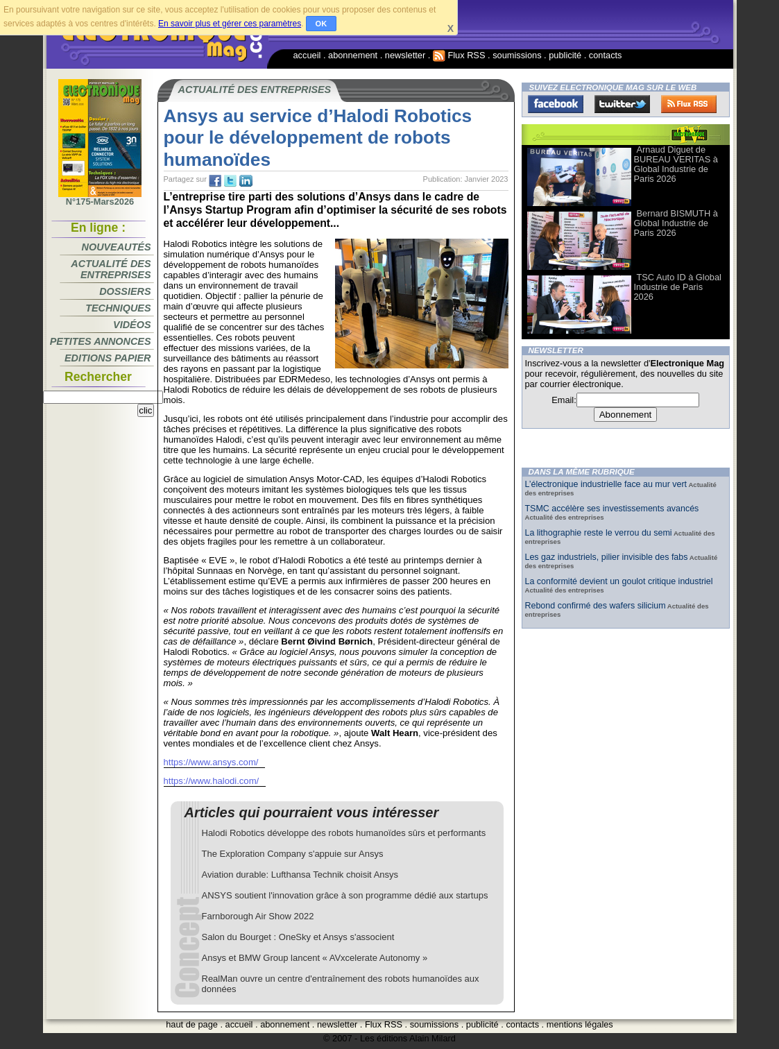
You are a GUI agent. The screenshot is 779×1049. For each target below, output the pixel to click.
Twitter (622, 104)
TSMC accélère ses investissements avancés (612, 508)
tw (230, 181)
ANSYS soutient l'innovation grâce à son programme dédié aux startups (345, 895)
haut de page (192, 1024)
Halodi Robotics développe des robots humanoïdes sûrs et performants (344, 833)
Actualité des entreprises (111, 269)
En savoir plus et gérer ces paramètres (229, 23)
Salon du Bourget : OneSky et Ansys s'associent (298, 937)
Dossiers (125, 291)
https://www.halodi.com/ (211, 781)
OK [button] (321, 23)
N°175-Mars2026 (100, 198)
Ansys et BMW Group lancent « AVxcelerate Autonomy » (315, 958)
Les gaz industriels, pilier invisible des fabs (606, 557)
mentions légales (580, 1024)
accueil (307, 55)
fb (215, 181)
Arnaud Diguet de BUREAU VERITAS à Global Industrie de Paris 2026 (676, 164)
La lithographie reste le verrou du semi (598, 533)
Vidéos (132, 324)
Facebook (555, 104)
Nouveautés (116, 247)
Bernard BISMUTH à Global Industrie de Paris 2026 (676, 223)
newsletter (405, 55)
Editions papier (108, 358)
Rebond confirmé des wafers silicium (595, 606)
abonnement (352, 55)
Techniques (118, 308)
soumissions (517, 55)
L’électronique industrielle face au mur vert (606, 484)
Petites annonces (100, 341)
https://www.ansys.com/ (211, 762)
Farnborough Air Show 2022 (258, 916)
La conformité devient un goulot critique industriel (619, 581)
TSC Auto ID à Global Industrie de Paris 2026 (677, 287)
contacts (605, 55)
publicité (565, 55)
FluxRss (689, 104)
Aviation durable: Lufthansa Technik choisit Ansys (300, 874)
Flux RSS (459, 55)
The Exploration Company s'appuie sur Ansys (293, 853)
